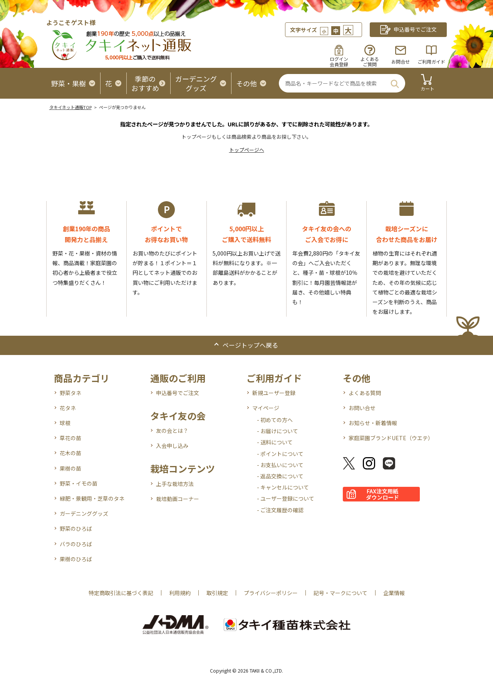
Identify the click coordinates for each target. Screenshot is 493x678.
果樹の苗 (70, 468)
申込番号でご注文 (177, 393)
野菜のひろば (76, 528)
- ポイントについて (280, 454)
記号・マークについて (340, 593)
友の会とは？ (172, 430)
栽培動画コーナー (177, 499)
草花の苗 (70, 438)
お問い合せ (362, 408)
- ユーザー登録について (285, 498)
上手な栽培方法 (175, 484)
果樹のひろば (76, 559)
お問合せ (400, 61)
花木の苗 (70, 453)
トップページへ (246, 149)
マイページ (265, 408)
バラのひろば (76, 544)
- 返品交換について (280, 476)
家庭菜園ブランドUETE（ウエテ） (391, 438)
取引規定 (217, 593)
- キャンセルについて (283, 487)
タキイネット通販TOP (70, 107)
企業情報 (394, 593)
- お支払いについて (280, 465)
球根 (65, 423)
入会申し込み (172, 445)
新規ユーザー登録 (273, 393)
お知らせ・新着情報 (373, 423)
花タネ (68, 408)
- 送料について (275, 442)
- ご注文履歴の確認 (280, 510)
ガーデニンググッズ (84, 513)
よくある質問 (365, 393)
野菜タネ (70, 393)
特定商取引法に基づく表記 (121, 593)
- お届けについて (277, 431)
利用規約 (180, 593)
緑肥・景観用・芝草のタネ (92, 498)
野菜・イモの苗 (78, 483)
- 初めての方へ (275, 420)
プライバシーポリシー (271, 593)
